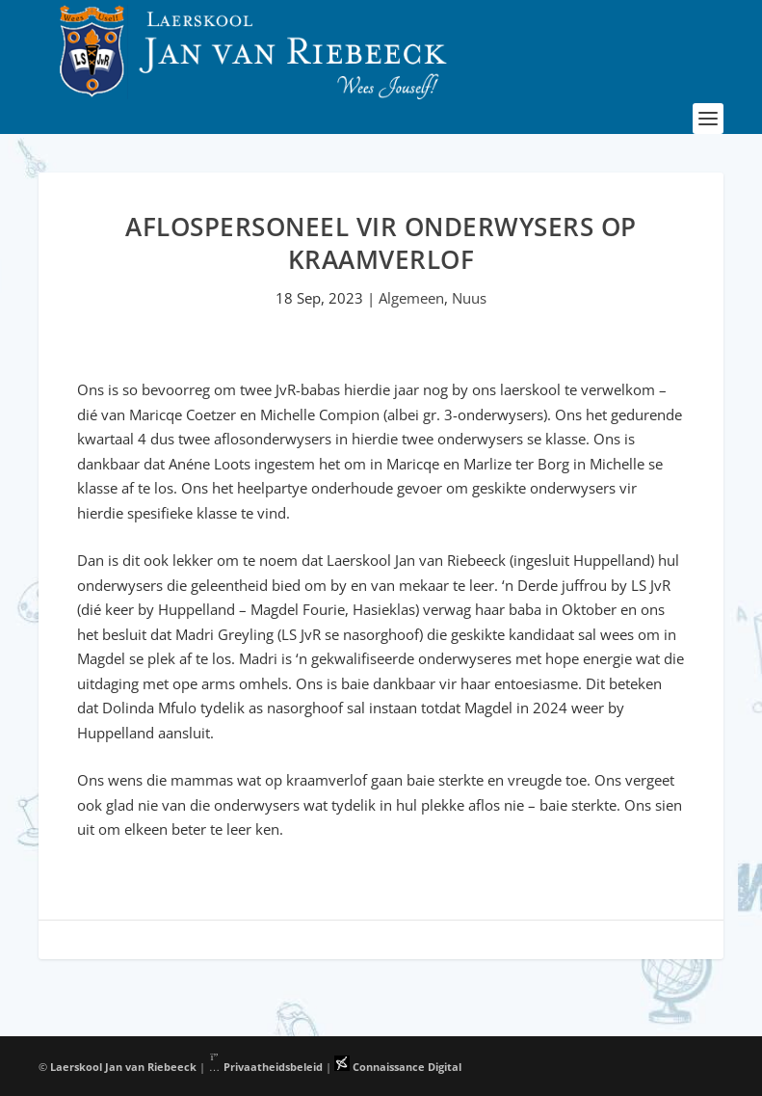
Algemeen (411, 297)
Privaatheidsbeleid (266, 1066)
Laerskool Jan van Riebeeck (123, 1066)
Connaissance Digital (397, 1066)
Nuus (469, 297)
